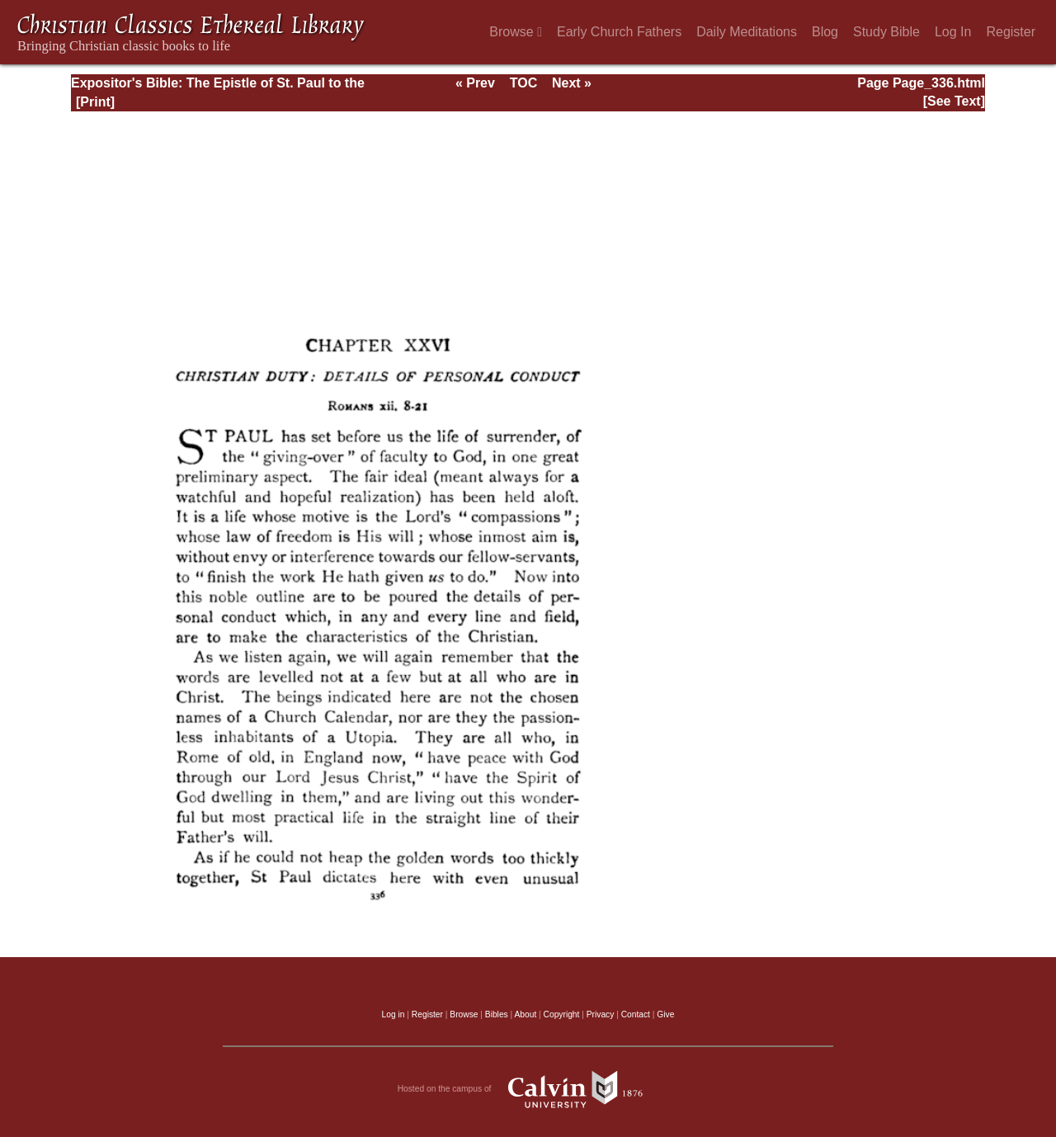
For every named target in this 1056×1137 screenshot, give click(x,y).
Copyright (562, 1014)
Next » (572, 83)
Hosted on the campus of (528, 1089)
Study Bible (886, 32)
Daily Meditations (746, 32)
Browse (515, 32)
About (525, 1014)
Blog (825, 32)
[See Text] (954, 101)
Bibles (496, 1014)
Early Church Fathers (619, 32)
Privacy (601, 1014)
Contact (635, 1014)
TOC (523, 83)
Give (665, 1014)
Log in (393, 1014)
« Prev (475, 83)
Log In (953, 32)
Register (1010, 32)
